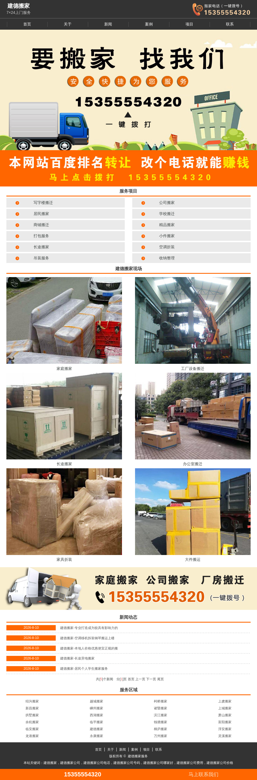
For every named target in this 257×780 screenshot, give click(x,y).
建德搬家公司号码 (126, 763)
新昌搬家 (32, 708)
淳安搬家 (224, 729)
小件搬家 (167, 236)
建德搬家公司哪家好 (158, 763)
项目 (189, 24)
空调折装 (167, 247)
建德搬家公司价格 (220, 763)
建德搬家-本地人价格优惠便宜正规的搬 (89, 648)
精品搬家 (167, 225)
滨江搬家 (160, 715)
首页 (27, 24)
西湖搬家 (96, 715)
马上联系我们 (203, 774)
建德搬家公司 (70, 763)
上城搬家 (224, 708)
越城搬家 (96, 701)
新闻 (108, 24)
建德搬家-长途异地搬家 (77, 658)
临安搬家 (32, 729)
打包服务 (41, 236)
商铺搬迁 (41, 225)
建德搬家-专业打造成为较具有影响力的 (89, 628)
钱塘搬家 (160, 722)
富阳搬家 (224, 722)
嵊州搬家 (96, 708)
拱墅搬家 (32, 715)
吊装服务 (41, 258)
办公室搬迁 (192, 464)
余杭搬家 (32, 722)
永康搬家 (96, 736)
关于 (68, 24)
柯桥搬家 (160, 701)
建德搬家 (96, 729)
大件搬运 (192, 559)
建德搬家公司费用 (190, 763)
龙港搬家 (32, 736)
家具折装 (64, 559)
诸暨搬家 (160, 708)
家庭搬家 (64, 368)
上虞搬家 (224, 701)
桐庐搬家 (160, 729)
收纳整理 (167, 258)
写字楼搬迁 (43, 202)
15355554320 (82, 774)
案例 (149, 24)
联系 (230, 24)
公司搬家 (167, 202)
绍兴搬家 (32, 701)
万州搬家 (160, 736)
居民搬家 (41, 213)
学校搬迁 (167, 213)
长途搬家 (41, 247)
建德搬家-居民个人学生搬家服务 (84, 669)
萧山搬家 (224, 715)
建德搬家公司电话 (96, 763)
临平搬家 (96, 722)
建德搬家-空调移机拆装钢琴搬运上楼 (87, 638)
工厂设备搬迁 (192, 368)
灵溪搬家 (224, 736)
